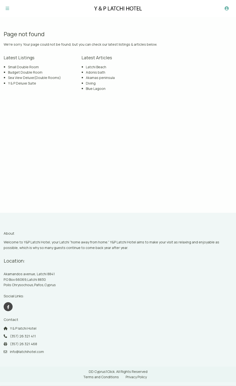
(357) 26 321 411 (23, 336)
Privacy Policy (136, 377)
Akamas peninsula (100, 77)
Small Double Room (23, 67)
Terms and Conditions (101, 377)
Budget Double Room (25, 72)
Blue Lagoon (96, 88)
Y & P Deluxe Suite (22, 83)
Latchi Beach (96, 67)
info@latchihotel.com (27, 351)
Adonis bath (95, 72)
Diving (91, 83)
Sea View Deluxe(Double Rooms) (34, 77)
